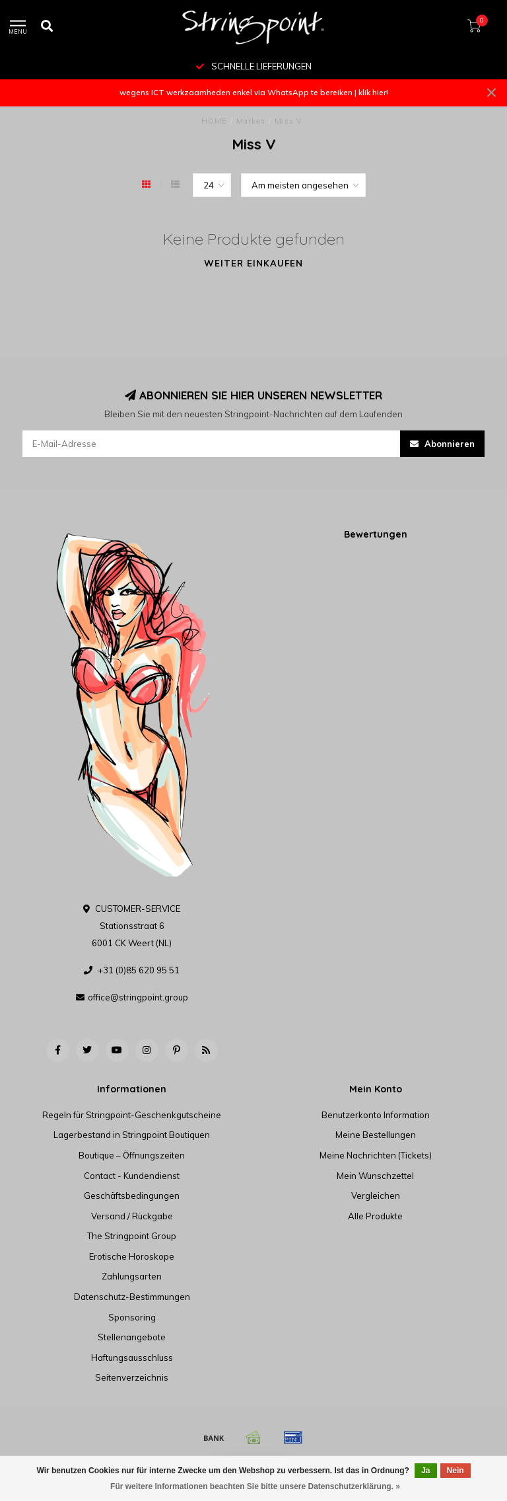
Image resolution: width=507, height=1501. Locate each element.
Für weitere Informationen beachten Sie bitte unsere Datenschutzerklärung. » (255, 1486)
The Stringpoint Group (131, 1236)
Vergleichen (375, 1195)
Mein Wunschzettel (375, 1175)
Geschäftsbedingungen (132, 1195)
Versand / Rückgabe (132, 1216)
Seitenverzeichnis (131, 1377)
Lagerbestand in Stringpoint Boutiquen (131, 1134)
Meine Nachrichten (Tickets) (376, 1155)
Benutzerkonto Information (375, 1115)
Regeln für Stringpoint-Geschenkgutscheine (131, 1115)
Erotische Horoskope (131, 1256)
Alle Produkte (375, 1216)
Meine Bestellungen (375, 1134)
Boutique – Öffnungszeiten (132, 1155)
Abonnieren (442, 443)
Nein (455, 1470)
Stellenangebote (132, 1337)
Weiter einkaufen (253, 263)
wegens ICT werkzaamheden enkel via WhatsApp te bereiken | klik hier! (253, 92)
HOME (214, 121)
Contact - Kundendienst (132, 1175)
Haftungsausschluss (132, 1357)
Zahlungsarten (132, 1276)
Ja (425, 1470)
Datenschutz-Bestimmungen (132, 1296)
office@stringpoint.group (138, 997)
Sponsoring (132, 1317)
